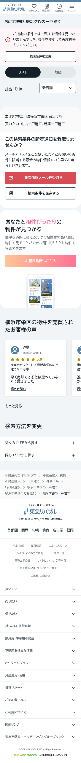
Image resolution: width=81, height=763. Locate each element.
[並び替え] (58, 88)
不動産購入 (13, 481)
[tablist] (40, 72)
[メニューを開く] (72, 8)
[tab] (23, 72)
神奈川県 (52, 481)
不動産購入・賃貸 (54, 475)
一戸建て (33, 481)
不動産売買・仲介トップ (20, 475)
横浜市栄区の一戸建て (42, 487)
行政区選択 (13, 487)
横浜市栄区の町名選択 (20, 493)
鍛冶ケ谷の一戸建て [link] (56, 493)
